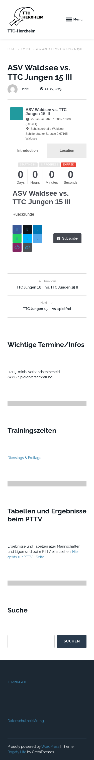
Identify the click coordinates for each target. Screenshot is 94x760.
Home (12, 48)
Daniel (19, 89)
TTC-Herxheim (21, 31)
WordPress (50, 747)
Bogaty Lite (17, 752)
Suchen (72, 641)
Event (25, 48)
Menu (78, 19)
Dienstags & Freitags (24, 458)
